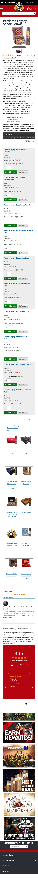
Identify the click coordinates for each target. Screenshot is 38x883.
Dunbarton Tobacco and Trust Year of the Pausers (26, 576)
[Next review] (33, 688)
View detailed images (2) (19, 46)
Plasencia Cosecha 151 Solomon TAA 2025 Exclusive (12, 514)
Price (23, 137)
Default (29, 137)
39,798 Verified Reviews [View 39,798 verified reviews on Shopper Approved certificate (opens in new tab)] (19, 661)
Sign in (27, 2)
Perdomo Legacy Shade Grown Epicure (17, 258)
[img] (19, 657)
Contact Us (5, 866)
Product (19, 137)
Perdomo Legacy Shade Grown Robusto (17, 205)
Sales (33, 137)
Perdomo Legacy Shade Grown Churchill (17, 364)
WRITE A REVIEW (30, 56)
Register (32, 2)
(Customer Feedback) (10, 58)
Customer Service (8, 860)
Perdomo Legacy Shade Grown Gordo (16, 311)
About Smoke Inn (7, 855)
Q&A (8, 430)
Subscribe (5, 871)
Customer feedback (12, 428)
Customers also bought (13, 426)
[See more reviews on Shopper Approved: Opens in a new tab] (17, 701)
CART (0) (31, 8)
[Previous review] (5, 688)
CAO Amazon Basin (26, 512)
